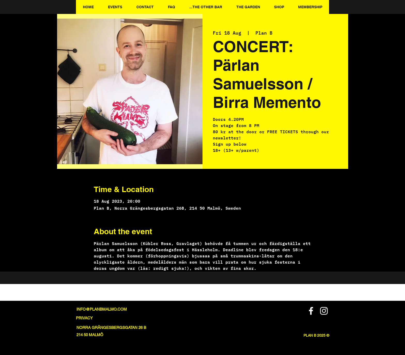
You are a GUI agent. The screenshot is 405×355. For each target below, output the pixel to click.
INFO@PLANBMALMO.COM (101, 309)
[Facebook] (311, 311)
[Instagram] (324, 311)
